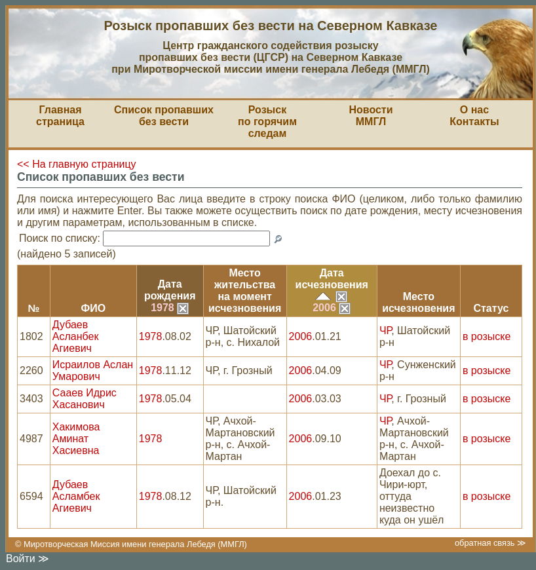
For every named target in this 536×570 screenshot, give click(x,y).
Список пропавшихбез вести (164, 115)
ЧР (385, 330)
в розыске (486, 336)
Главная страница (60, 115)
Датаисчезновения (332, 278)
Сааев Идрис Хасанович (84, 398)
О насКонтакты (474, 115)
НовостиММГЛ (370, 115)
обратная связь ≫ (490, 543)
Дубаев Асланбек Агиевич (75, 336)
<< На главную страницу (76, 164)
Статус (490, 308)
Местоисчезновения (418, 302)
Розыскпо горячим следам (267, 121)
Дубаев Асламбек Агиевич (76, 496)
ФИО (93, 308)
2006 (332, 307)
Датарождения (170, 289)
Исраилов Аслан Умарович (92, 370)
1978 (170, 307)
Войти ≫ (27, 558)
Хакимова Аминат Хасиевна (76, 438)
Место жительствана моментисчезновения (244, 290)
